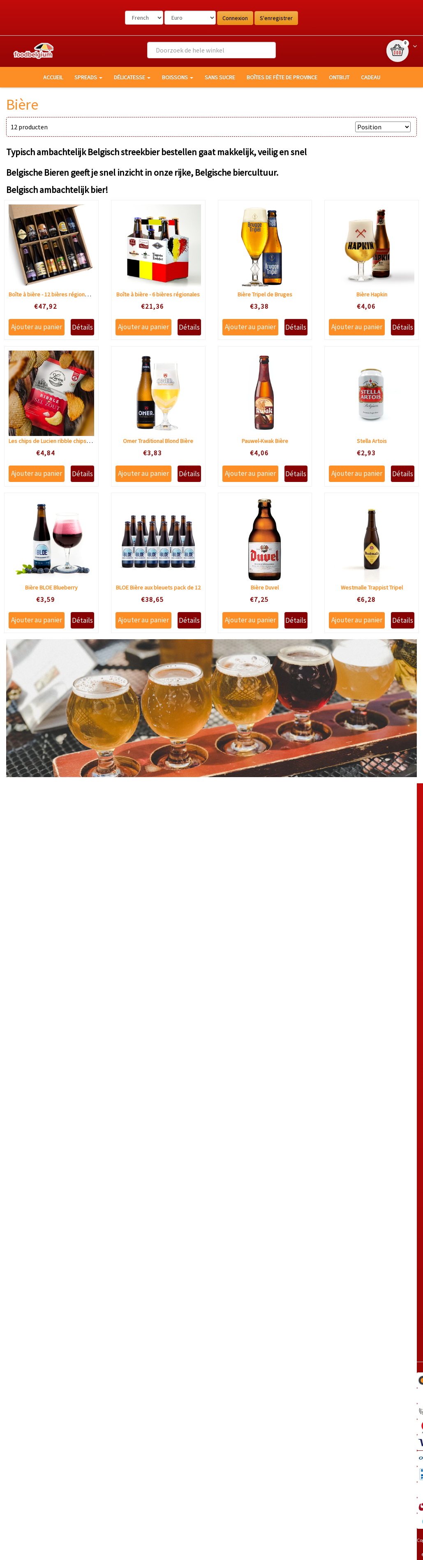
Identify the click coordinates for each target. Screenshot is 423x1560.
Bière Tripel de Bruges (265, 294)
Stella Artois (372, 441)
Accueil (53, 77)
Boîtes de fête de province (282, 77)
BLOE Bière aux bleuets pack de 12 (158, 587)
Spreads (88, 77)
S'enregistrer (276, 18)
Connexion (235, 18)
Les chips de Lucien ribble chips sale (53, 441)
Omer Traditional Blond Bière (158, 441)
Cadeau (370, 77)
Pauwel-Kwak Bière (265, 441)
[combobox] (211, 50)
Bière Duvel (265, 587)
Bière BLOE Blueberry (51, 587)
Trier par (339, 127)
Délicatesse (132, 77)
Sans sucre (220, 77)
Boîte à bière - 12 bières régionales (52, 294)
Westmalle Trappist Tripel (372, 587)
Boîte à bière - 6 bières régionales (158, 294)
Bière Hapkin (371, 294)
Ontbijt (339, 77)
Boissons (177, 77)
